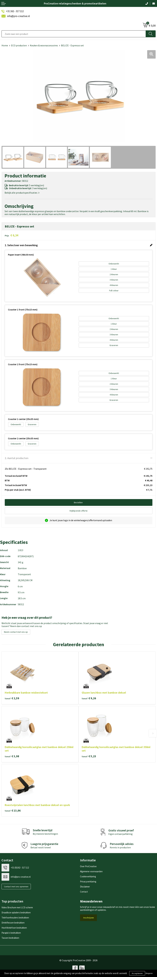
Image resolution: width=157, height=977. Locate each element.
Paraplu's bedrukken (11, 932)
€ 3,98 (12, 756)
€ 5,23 (89, 756)
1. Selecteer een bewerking (21, 245)
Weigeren (149, 973)
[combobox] (74, 33)
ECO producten (19, 45)
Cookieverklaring (88, 876)
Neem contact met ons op (16, 632)
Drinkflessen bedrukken (13, 922)
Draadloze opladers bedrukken (16, 912)
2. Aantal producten (16, 458)
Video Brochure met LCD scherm (17, 907)
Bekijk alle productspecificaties (22, 192)
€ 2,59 (12, 698)
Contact (84, 891)
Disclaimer (85, 886)
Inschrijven (88, 917)
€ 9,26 (89, 698)
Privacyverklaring (88, 881)
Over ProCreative (88, 866)
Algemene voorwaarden (91, 871)
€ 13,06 (13, 810)
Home (5, 45)
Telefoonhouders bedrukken (15, 917)
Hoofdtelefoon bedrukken (14, 927)
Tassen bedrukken (10, 937)
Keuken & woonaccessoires (44, 45)
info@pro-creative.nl (18, 16)
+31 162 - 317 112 (15, 11)
